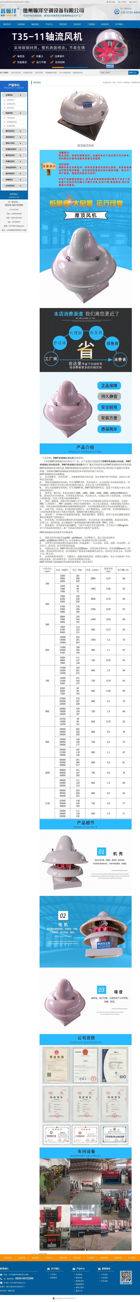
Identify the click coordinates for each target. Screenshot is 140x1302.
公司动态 (104, 1274)
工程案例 (91, 24)
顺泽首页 (7, 24)
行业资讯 (104, 1278)
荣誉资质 (63, 24)
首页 (114, 82)
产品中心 (49, 24)
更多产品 (79, 1291)
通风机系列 (80, 1281)
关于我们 (52, 1269)
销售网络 (104, 1258)
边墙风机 (21, 24)
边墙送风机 (39, 73)
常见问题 (104, 1281)
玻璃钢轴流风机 (51, 73)
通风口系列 (80, 1287)
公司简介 (53, 1274)
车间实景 (77, 24)
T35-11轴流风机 (65, 73)
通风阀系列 (80, 1284)
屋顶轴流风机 (78, 73)
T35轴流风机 (11, 118)
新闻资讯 (105, 24)
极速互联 (11, 1291)
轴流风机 (35, 24)
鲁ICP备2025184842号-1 (16, 1287)
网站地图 (111, 2)
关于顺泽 (119, 24)
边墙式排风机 (16, 73)
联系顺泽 (53, 1278)
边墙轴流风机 (28, 73)
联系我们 (134, 2)
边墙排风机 (10, 100)
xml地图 (123, 2)
